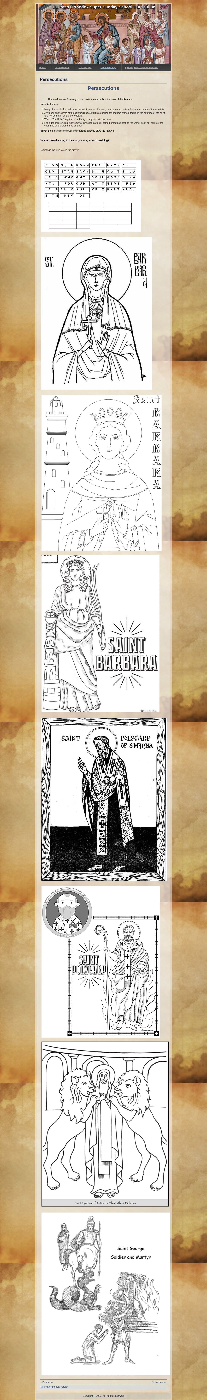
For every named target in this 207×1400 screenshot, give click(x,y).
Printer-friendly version (56, 1386)
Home (43, 67)
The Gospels (86, 67)
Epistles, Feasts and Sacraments (142, 67)
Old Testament (63, 67)
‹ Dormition (47, 1382)
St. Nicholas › (159, 1382)
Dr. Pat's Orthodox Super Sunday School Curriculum (104, 7)
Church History (109, 67)
